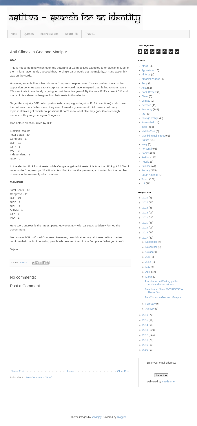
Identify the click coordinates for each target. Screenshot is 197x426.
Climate (146, 100)
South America (150, 174)
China (145, 96)
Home (14, 34)
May (148, 266)
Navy (144, 144)
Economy (147, 109)
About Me (71, 34)
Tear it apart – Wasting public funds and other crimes (161, 283)
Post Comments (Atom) (39, 377)
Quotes (29, 34)
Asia (144, 87)
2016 (145, 314)
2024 (145, 207)
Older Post (123, 371)
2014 (145, 324)
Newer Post (17, 371)
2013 (145, 329)
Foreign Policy (150, 118)
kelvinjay (96, 417)
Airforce (146, 74)
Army (145, 83)
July (148, 256)
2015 (145, 320)
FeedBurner (169, 381)
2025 (145, 202)
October (150, 251)
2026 (145, 197)
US (143, 183)
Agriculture (148, 70)
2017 (145, 237)
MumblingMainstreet (153, 135)
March (149, 276)
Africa (145, 65)
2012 (145, 335)
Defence (146, 105)
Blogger (121, 417)
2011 (145, 339)
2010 (145, 344)
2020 (145, 222)
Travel (90, 34)
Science (146, 166)
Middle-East (148, 131)
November (151, 246)
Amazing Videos (151, 78)
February (150, 303)
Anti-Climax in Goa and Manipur (163, 297)
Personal (147, 148)
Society (146, 170)
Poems (146, 153)
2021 (145, 217)
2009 (145, 349)
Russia (145, 161)
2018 (145, 232)
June (148, 262)
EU (143, 113)
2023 (145, 212)
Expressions (49, 34)
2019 (145, 227)
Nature (145, 139)
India (144, 126)
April (148, 271)
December (151, 241)
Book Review (149, 92)
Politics (23, 262)
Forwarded (148, 122)
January (150, 308)
